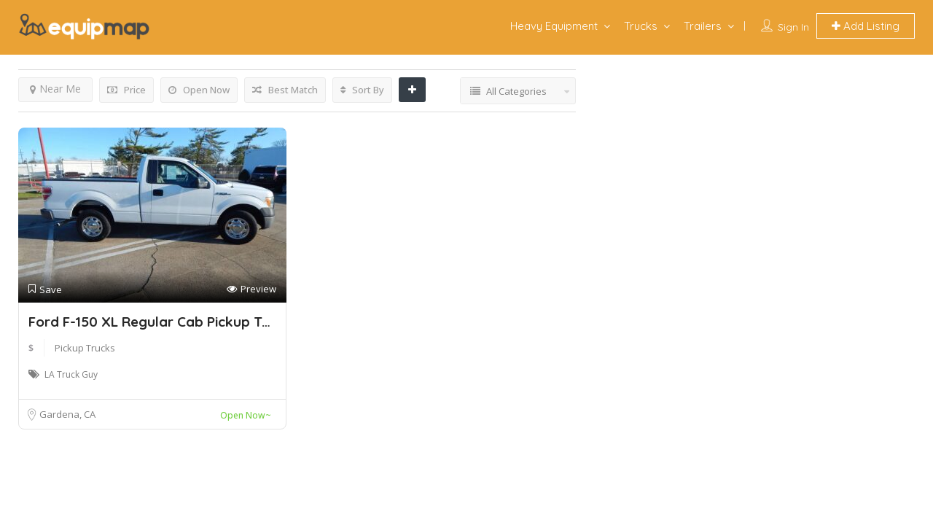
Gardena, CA (67, 414)
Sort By (362, 89)
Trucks (640, 26)
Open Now (199, 89)
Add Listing (865, 26)
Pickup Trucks (85, 347)
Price (126, 89)
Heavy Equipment (554, 26)
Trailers (703, 26)
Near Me (55, 89)
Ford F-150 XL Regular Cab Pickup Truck (159, 321)
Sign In (793, 27)
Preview (251, 289)
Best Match (285, 89)
